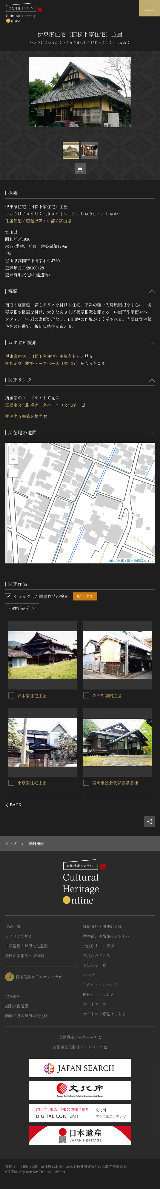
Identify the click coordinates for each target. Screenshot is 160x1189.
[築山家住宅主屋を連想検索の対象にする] (12, 695)
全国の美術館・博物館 (24, 955)
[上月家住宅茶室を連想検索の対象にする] (86, 783)
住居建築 (13, 221)
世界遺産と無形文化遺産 (26, 946)
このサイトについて (100, 984)
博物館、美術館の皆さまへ (106, 936)
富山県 (65, 221)
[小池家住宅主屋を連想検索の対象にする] (86, 695)
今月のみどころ (96, 955)
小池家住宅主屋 (106, 695)
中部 (51, 221)
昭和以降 (34, 221)
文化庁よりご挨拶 (98, 946)
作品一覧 (13, 926)
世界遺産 (13, 996)
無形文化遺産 (16, 1006)
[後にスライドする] (147, 805)
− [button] (13, 459)
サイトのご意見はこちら (104, 1014)
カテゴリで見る (18, 936)
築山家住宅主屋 (32, 695)
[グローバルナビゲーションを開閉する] (149, 8)
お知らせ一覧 (94, 965)
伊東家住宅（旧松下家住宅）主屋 (36, 356)
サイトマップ (94, 1004)
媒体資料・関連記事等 (102, 926)
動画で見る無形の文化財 (26, 1015)
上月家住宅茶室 (106, 783)
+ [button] (13, 450)
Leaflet (110, 561)
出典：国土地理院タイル (135, 561)
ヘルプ (89, 975)
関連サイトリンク (98, 994)
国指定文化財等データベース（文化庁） (42, 363)
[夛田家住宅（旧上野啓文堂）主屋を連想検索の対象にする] (12, 782)
